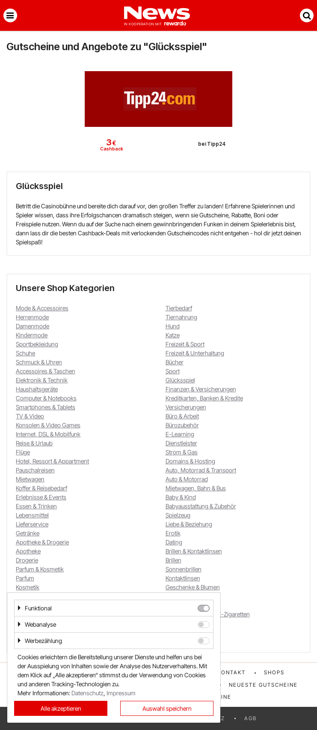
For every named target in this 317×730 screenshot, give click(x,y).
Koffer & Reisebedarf (41, 488)
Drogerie (27, 560)
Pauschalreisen (35, 470)
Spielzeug (178, 515)
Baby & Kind (181, 497)
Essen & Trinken (36, 506)
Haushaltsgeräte (37, 389)
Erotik (173, 533)
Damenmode (32, 326)
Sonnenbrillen (183, 569)
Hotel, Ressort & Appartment (52, 461)
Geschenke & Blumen (193, 587)
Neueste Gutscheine (263, 685)
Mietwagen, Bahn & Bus (196, 488)
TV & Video (30, 416)
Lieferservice (32, 524)
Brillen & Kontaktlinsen (194, 551)
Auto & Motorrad (187, 479)
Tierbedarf (179, 308)
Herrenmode (32, 317)
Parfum (25, 578)
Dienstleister (181, 443)
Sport (173, 371)
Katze (173, 335)
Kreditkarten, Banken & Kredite (204, 398)
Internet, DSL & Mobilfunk (48, 434)
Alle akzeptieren (61, 708)
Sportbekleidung (37, 344)
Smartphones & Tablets (45, 407)
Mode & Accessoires (42, 308)
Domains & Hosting (190, 461)
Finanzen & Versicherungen (201, 389)
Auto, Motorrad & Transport (201, 470)
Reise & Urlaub (34, 443)
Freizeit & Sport (185, 344)
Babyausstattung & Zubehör (201, 506)
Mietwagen (30, 479)
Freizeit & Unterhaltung (195, 353)
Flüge (23, 452)
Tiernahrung (181, 317)
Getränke (27, 533)
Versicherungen (186, 407)
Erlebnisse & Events (41, 497)
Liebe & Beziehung (189, 524)
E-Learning (180, 434)
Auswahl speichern (167, 708)
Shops (274, 672)
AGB (250, 718)
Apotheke (28, 551)
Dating (174, 542)
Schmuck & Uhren (39, 362)
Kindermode (31, 335)
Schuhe (25, 353)
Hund (173, 326)
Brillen (173, 560)
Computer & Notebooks (46, 398)
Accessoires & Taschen (45, 371)
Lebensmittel (32, 515)
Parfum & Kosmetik (40, 569)
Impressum (121, 693)
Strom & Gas (182, 452)
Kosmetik (27, 587)
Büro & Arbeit (182, 416)
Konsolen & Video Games (48, 425)
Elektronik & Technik (42, 380)
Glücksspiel (180, 380)
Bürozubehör (182, 425)
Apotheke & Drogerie (42, 542)
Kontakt (231, 672)
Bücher (175, 362)
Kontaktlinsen (183, 578)
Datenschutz (87, 693)
